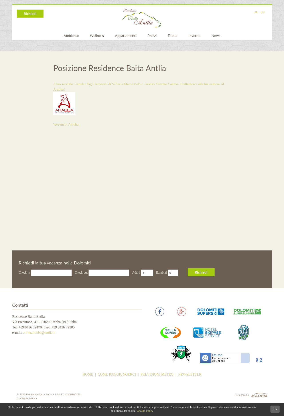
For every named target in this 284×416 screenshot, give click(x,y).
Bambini (161, 272)
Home (88, 374)
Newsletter (189, 374)
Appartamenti (125, 35)
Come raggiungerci (117, 374)
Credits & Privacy (27, 398)
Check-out (81, 272)
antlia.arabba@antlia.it (39, 332)
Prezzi (152, 35)
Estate (173, 35)
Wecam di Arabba (66, 124)
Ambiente (71, 35)
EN (262, 12)
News (215, 35)
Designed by (242, 394)
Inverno (194, 35)
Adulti (136, 272)
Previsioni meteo (157, 374)
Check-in (24, 272)
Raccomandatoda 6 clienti (221, 359)
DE (256, 12)
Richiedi (30, 13)
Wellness (97, 35)
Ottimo (217, 355)
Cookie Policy (145, 410)
